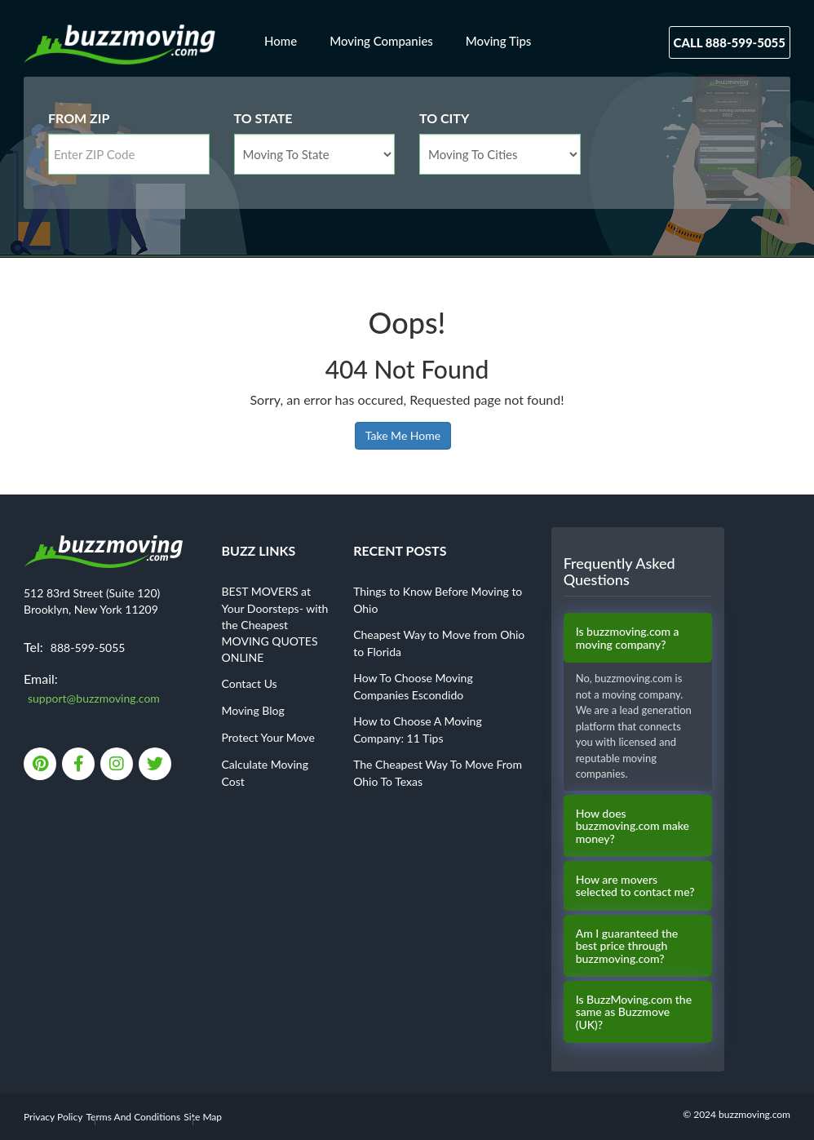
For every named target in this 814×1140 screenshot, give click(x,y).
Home (280, 40)
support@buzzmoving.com (94, 698)
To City (444, 118)
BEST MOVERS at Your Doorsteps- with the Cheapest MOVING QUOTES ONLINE (275, 624)
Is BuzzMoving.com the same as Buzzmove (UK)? (634, 1012)
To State (263, 118)
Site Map (203, 1117)
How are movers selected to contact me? (635, 885)
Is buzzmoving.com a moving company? (627, 637)
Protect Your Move (268, 737)
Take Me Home (402, 435)
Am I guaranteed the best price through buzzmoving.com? (627, 946)
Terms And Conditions (133, 1117)
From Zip (78, 118)
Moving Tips (499, 40)
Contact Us (249, 683)
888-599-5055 (88, 647)
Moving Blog (253, 710)
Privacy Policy (53, 1117)
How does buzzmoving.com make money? (632, 826)
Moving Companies (381, 40)
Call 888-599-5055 (729, 42)
